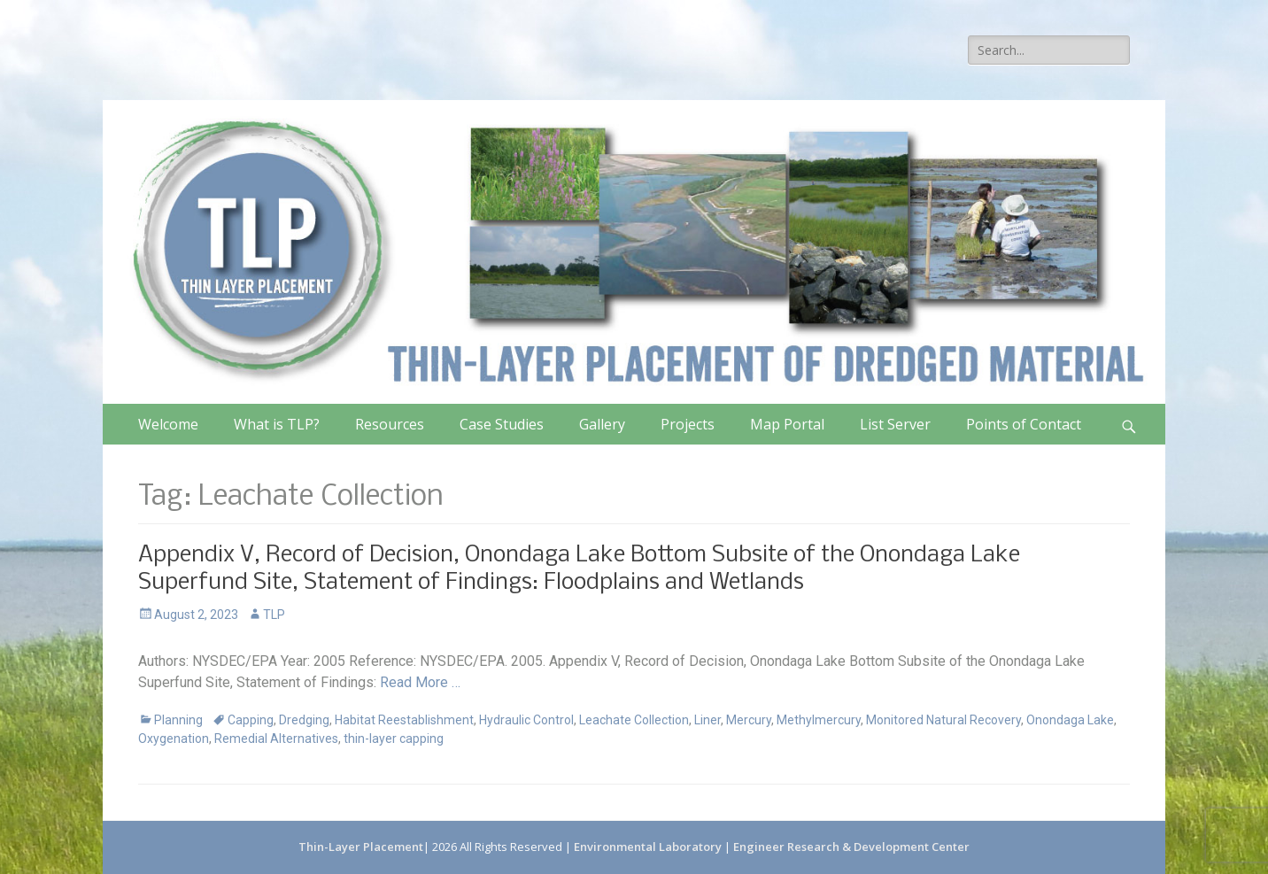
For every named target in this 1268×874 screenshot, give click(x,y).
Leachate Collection (634, 720)
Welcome (168, 424)
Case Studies (502, 424)
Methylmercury (819, 720)
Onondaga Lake (1070, 720)
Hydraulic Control (526, 720)
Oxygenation (173, 738)
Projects (688, 424)
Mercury (748, 720)
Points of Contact (1023, 424)
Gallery (602, 424)
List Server (895, 424)
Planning (178, 720)
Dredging (304, 720)
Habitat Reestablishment (404, 720)
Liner (707, 720)
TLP (274, 614)
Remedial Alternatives (276, 738)
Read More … (420, 682)
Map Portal (787, 424)
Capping (251, 720)
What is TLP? (277, 424)
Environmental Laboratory (649, 847)
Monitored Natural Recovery (943, 720)
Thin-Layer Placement (360, 847)
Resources (389, 424)
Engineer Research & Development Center (851, 847)
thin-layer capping (394, 738)
